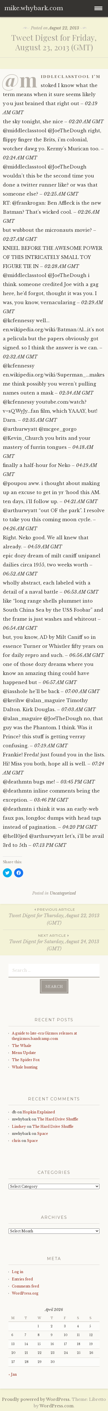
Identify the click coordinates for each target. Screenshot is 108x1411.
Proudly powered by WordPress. (36, 1399)
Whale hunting (25, 1067)
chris (16, 1141)
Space (42, 1133)
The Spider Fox (26, 1060)
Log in (17, 1272)
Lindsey (19, 1126)
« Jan (12, 1374)
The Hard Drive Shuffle (57, 1119)
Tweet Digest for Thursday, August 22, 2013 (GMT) (54, 916)
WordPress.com (57, 1405)
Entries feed (22, 1279)
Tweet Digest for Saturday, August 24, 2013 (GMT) (54, 942)
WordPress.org (25, 1293)
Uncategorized (63, 893)
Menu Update (24, 1053)
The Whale (21, 1046)
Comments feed (25, 1286)
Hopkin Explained (39, 1112)
